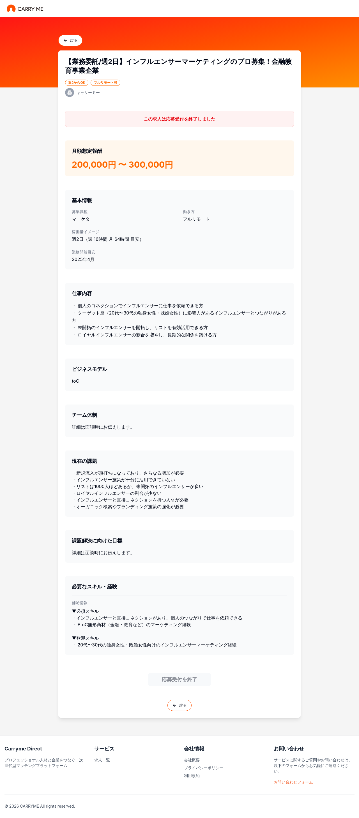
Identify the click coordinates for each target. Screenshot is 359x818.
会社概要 (192, 759)
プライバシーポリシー (203, 767)
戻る (70, 40)
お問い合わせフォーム (293, 782)
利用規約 (192, 775)
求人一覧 (102, 759)
